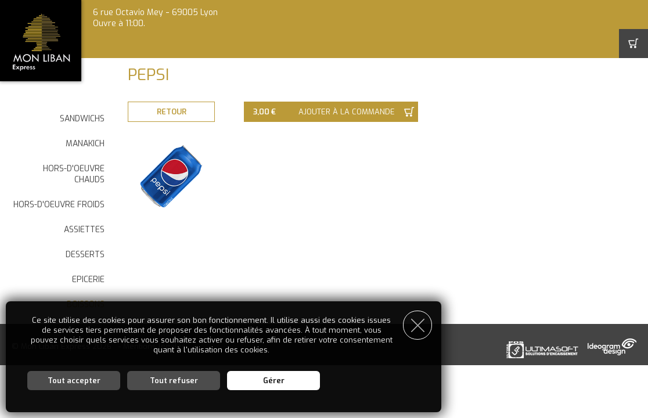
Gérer (274, 380)
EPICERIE (88, 279)
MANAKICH (85, 143)
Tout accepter (74, 380)
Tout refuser (174, 380)
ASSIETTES (84, 229)
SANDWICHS (82, 118)
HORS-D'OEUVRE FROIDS (59, 204)
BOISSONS (86, 304)
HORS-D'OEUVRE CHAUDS (74, 174)
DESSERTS (85, 254)
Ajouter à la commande (346, 112)
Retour (171, 112)
